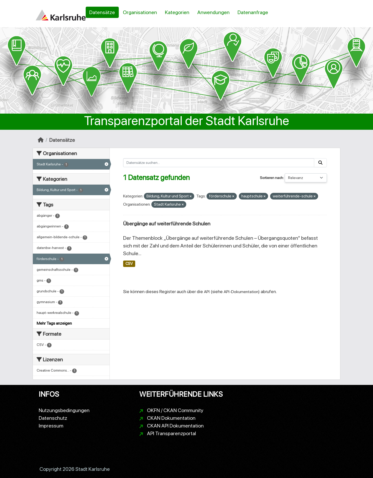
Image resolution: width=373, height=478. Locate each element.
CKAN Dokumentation (171, 418)
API (207, 291)
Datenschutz (53, 418)
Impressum (51, 426)
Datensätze (102, 12)
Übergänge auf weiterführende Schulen (166, 224)
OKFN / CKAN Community (175, 410)
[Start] (41, 140)
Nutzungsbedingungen (64, 410)
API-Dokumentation (241, 291)
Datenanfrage (253, 12)
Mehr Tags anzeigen (54, 323)
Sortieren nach (271, 178)
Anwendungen (213, 12)
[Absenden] (320, 162)
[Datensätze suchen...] (219, 162)
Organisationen (140, 12)
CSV (129, 263)
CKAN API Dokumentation (175, 426)
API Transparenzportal (171, 433)
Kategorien (177, 12)
